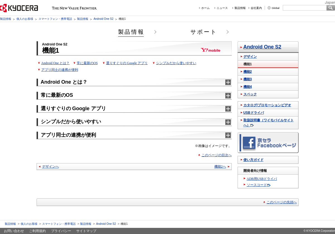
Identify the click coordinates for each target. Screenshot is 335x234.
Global (275, 7)
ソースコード (257, 185)
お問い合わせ (14, 231)
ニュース (222, 7)
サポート (203, 32)
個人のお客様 (24, 18)
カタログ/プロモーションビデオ (267, 105)
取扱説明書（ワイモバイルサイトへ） (268, 122)
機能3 (247, 79)
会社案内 (256, 7)
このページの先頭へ (282, 202)
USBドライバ (253, 113)
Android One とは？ (55, 63)
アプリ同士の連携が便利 (59, 70)
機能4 (247, 87)
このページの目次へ (217, 155)
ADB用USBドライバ (262, 179)
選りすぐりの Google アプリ (127, 63)
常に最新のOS (87, 63)
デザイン (250, 57)
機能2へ (220, 166)
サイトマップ (86, 231)
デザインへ (50, 166)
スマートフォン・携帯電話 (55, 18)
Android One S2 (103, 18)
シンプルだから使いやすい (176, 63)
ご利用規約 (37, 231)
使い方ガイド (253, 160)
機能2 (247, 72)
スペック (250, 94)
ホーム (205, 7)
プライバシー (61, 231)
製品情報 (240, 7)
